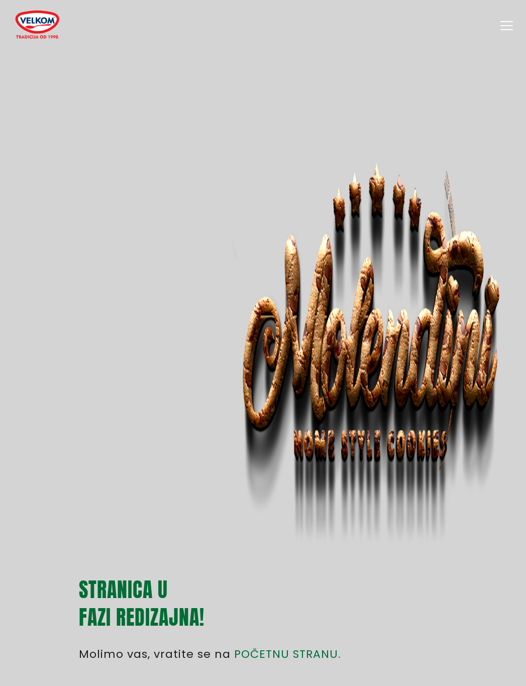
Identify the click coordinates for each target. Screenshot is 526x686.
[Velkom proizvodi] (37, 25)
